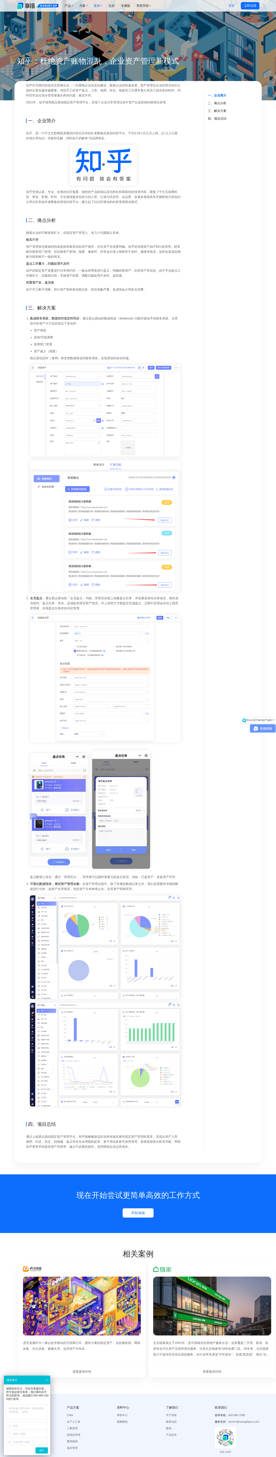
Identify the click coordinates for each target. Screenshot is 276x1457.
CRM (70, 1384)
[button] (123, 1377)
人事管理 (72, 1398)
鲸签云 (155, 1438)
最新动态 (171, 1391)
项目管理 (72, 1417)
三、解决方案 (217, 110)
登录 (231, 5)
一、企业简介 (217, 95)
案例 (168, 1398)
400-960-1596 (236, 1384)
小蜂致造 (138, 1438)
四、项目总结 (217, 118)
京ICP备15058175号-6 (108, 1449)
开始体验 (138, 1213)
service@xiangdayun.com (243, 1391)
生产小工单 (73, 1391)
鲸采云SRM (104, 1438)
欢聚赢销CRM (174, 1438)
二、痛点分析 (217, 103)
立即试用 (250, 5)
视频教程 (122, 1391)
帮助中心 (122, 1384)
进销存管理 (73, 1404)
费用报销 (72, 1411)
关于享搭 (171, 1384)
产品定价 (171, 1404)
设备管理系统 (67, 1438)
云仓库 (86, 1438)
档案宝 (122, 1438)
